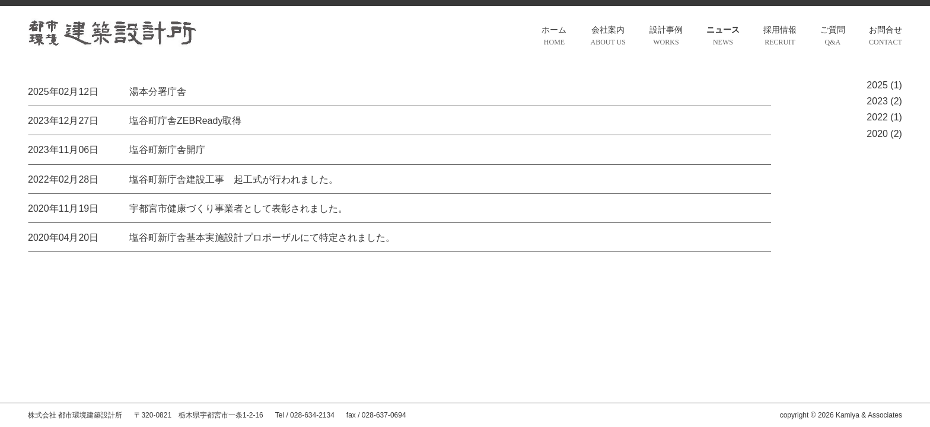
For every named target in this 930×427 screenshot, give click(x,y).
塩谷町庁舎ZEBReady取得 (185, 121)
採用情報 (780, 37)
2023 (877, 101)
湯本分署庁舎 (157, 92)
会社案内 (607, 37)
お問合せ (885, 37)
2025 (877, 85)
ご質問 (832, 37)
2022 (877, 117)
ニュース (723, 37)
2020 (877, 134)
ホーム (554, 37)
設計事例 (666, 37)
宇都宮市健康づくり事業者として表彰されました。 (238, 208)
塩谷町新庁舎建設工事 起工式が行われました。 (233, 179)
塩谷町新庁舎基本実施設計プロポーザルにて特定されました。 (262, 237)
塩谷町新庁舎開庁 (167, 150)
